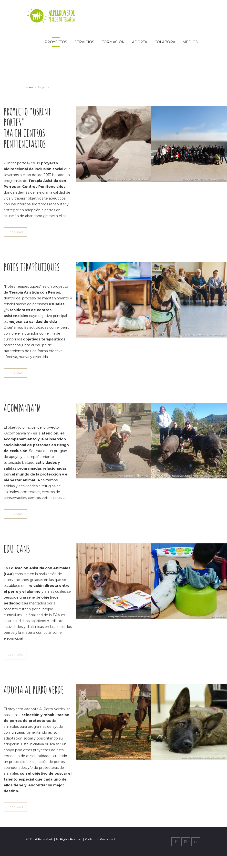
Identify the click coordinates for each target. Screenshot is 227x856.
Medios (190, 42)
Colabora (165, 42)
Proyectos (56, 42)
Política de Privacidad (100, 839)
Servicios (84, 42)
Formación (113, 42)
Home (29, 87)
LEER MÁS (15, 232)
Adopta (139, 42)
